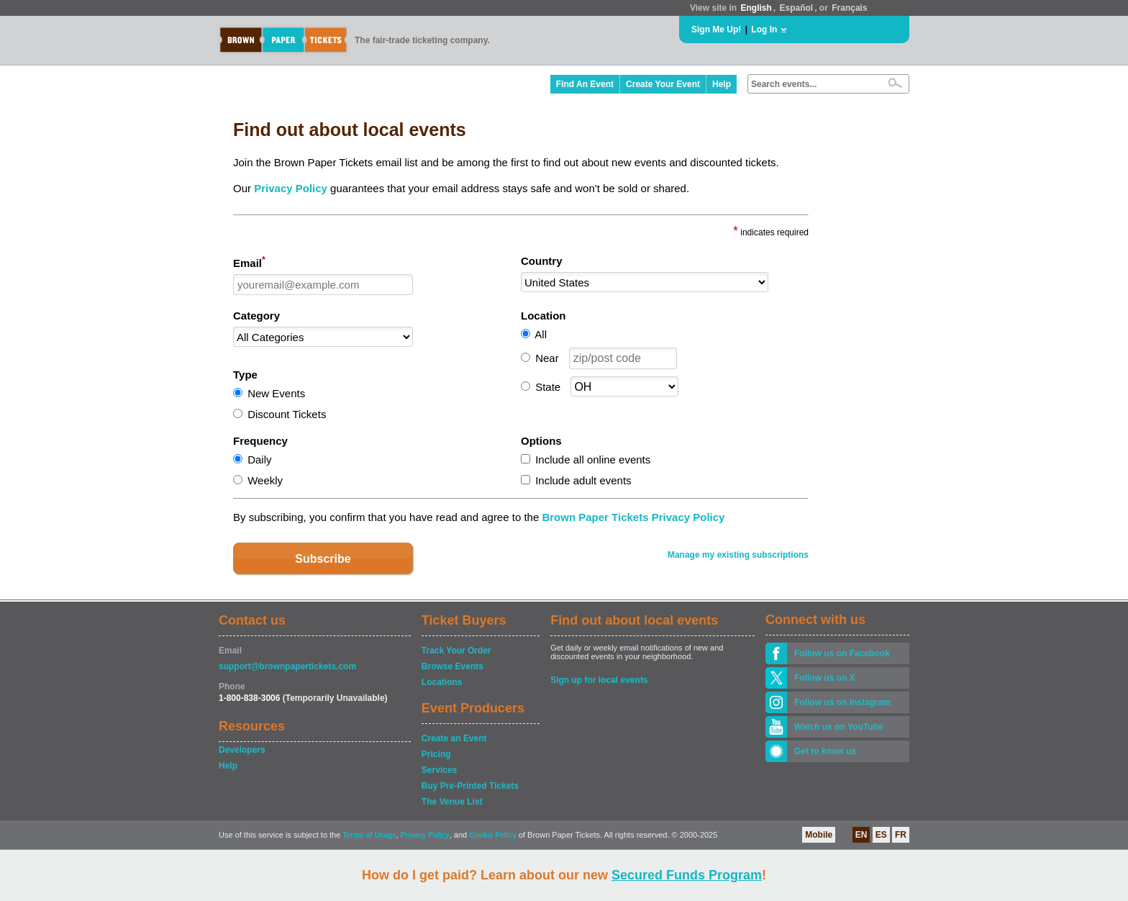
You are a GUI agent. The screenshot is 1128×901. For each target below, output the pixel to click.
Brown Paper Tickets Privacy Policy (633, 517)
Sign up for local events (598, 680)
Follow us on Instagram (842, 702)
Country (542, 261)
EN (861, 835)
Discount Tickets (286, 414)
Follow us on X (824, 678)
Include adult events (583, 480)
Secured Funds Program (686, 875)
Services (439, 770)
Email (249, 262)
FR (900, 835)
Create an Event (454, 738)
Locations (442, 682)
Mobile (818, 835)
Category (256, 315)
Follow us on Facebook (842, 653)
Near (547, 358)
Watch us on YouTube (838, 727)
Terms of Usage (369, 835)
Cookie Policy (493, 835)
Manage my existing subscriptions (738, 555)
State (547, 387)
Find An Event (585, 84)
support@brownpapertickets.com (287, 666)
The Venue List (452, 802)
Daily (259, 459)
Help (721, 84)
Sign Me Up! (716, 29)
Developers (242, 750)
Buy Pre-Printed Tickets (470, 786)
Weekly (265, 480)
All (541, 334)
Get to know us (825, 751)
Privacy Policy (290, 188)
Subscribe (322, 559)
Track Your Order (456, 651)
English (755, 8)
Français (849, 8)
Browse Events (452, 666)
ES (881, 835)
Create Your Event (663, 84)
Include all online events (592, 459)
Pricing (436, 754)
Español (797, 8)
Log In (764, 29)
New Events (276, 393)
